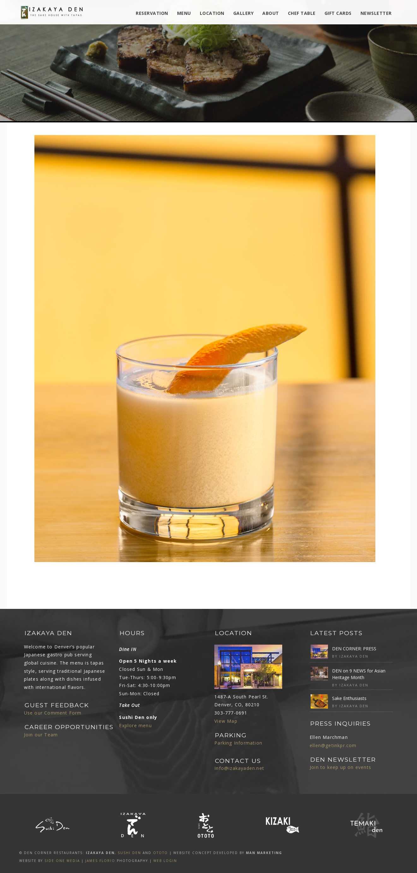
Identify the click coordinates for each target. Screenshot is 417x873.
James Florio (100, 860)
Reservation (152, 13)
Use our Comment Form (53, 713)
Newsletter (376, 13)
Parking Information (238, 743)
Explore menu (135, 725)
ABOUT (270, 13)
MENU (184, 13)
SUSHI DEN (129, 853)
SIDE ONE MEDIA (62, 860)
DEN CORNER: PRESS (354, 649)
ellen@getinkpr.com (333, 745)
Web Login (165, 860)
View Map (225, 721)
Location (212, 13)
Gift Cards (338, 13)
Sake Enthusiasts (349, 698)
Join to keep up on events (340, 767)
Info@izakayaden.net (239, 768)
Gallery (243, 13)
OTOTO (160, 853)
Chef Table (302, 13)
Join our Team (41, 735)
